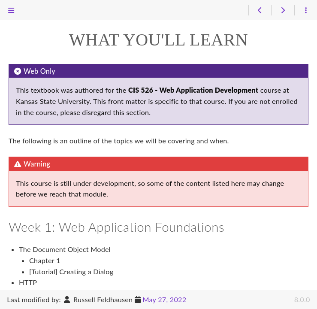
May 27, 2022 (164, 299)
